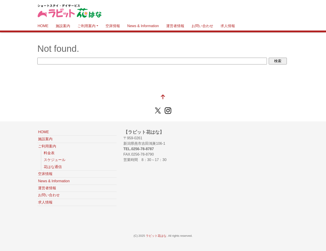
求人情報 (228, 26)
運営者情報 (175, 26)
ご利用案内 (86, 26)
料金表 (49, 153)
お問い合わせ (202, 26)
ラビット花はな (156, 235)
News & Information (143, 26)
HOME (43, 26)
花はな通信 (53, 167)
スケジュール (54, 160)
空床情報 (112, 26)
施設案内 (63, 26)
